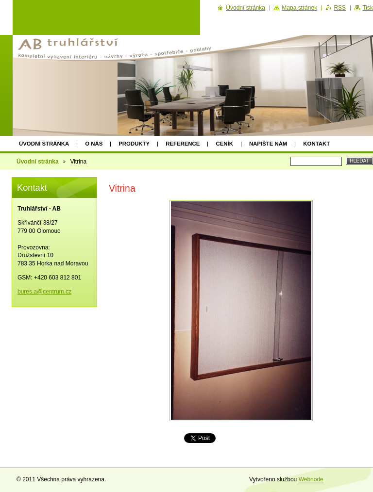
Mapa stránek (299, 7)
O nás (93, 144)
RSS (340, 7)
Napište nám (268, 144)
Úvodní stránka (44, 144)
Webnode (311, 479)
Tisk (367, 7)
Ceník (224, 144)
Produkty (134, 144)
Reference (183, 144)
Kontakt (316, 144)
